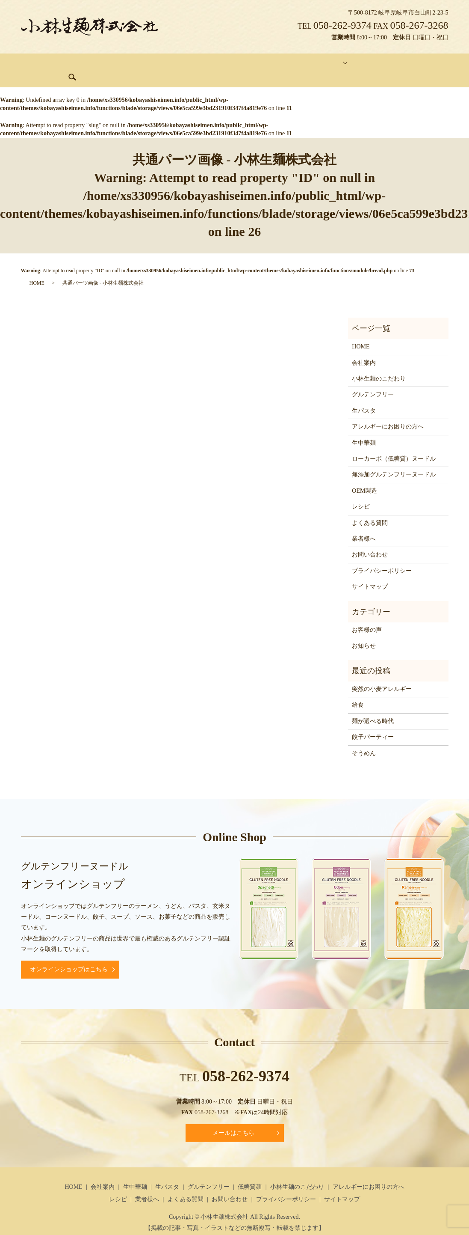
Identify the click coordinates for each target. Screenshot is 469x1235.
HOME (36, 64)
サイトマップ (370, 573)
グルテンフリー (186, 64)
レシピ (361, 493)
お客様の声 (367, 616)
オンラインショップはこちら (69, 956)
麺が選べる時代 (373, 708)
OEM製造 (364, 477)
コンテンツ (270, 64)
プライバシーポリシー (382, 557)
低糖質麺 (231, 64)
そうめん (364, 740)
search (434, 63)
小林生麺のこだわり (379, 365)
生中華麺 (105, 64)
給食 (358, 692)
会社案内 (69, 64)
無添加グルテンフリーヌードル (394, 461)
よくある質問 (370, 509)
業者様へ (364, 525)
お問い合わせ (398, 64)
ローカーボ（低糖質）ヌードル (394, 445)
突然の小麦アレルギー (382, 676)
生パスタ (141, 64)
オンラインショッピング (336, 64)
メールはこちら (233, 1119)
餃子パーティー (373, 723)
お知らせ (364, 633)
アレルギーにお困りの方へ (388, 413)
